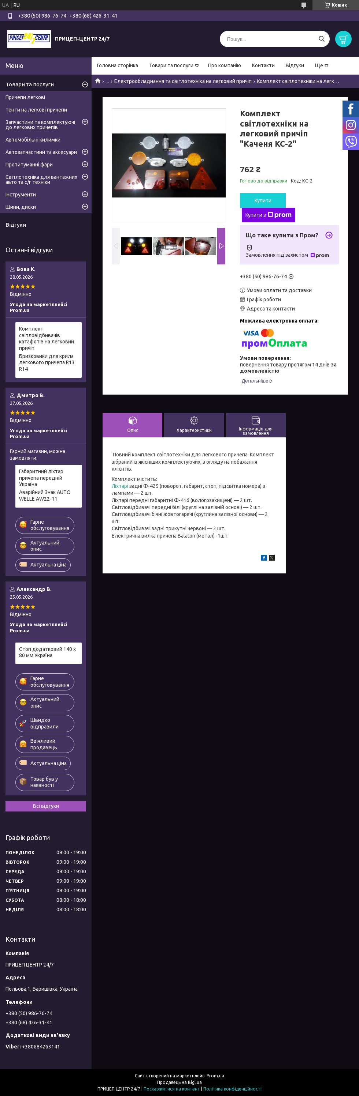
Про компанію (224, 65)
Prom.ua (215, 1075)
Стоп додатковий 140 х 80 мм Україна (47, 652)
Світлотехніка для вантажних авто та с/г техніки (41, 179)
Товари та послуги (171, 65)
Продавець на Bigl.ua (179, 1082)
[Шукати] (321, 39)
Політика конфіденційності (232, 1088)
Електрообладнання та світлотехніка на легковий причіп (183, 81)
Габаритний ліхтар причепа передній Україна (41, 477)
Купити (263, 200)
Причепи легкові (25, 97)
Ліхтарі (120, 486)
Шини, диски (20, 207)
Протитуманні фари (29, 164)
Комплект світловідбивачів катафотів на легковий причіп (46, 338)
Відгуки (295, 65)
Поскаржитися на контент (172, 1088)
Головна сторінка (117, 65)
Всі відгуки (46, 806)
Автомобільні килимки (32, 140)
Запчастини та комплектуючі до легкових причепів (40, 124)
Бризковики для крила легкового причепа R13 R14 (47, 362)
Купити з (268, 215)
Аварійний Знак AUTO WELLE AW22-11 (45, 495)
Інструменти (20, 194)
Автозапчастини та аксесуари (41, 152)
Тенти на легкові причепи (36, 110)
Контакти (263, 65)
